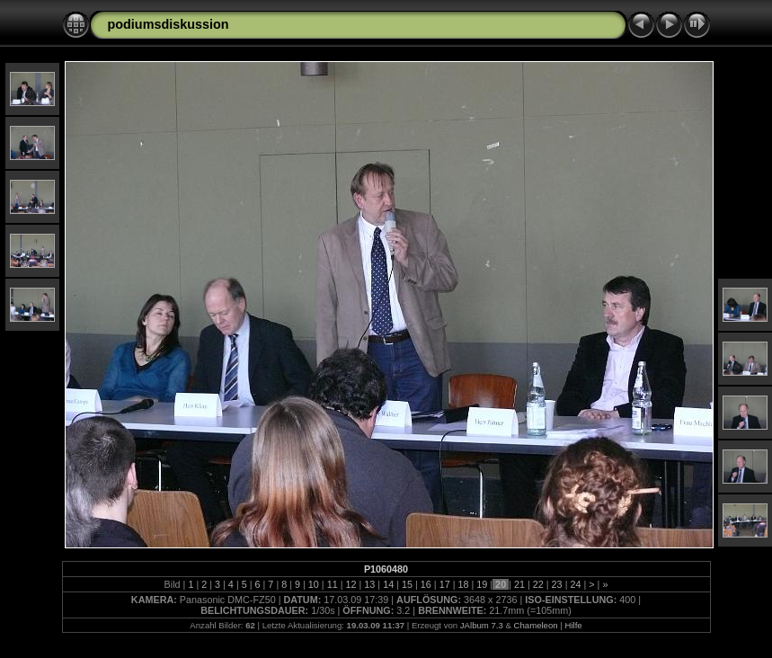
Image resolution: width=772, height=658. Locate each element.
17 (445, 584)
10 (314, 584)
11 (332, 584)
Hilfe (572, 625)
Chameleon (536, 625)
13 (369, 584)
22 (538, 584)
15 (407, 584)
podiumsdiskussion (168, 24)
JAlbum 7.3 (481, 625)
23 (557, 584)
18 (463, 584)
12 (351, 584)
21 (519, 584)
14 (388, 584)
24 (575, 584)
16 (426, 584)
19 (482, 584)
